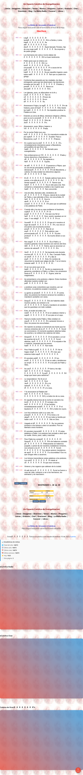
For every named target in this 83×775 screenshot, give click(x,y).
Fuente (73, 536)
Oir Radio (78, 770)
